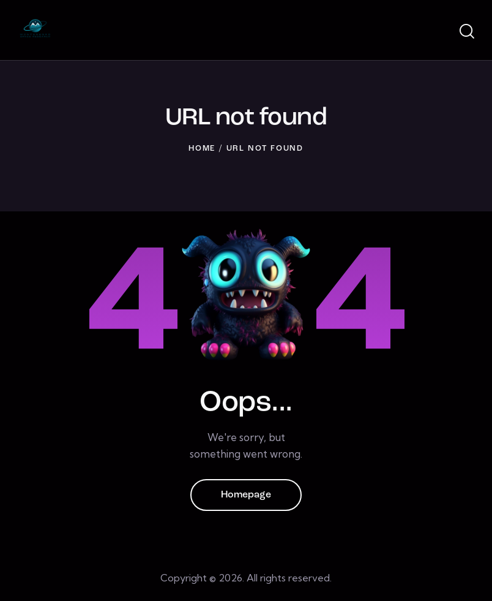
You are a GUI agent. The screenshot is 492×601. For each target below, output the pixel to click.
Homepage (246, 495)
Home (201, 149)
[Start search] (466, 32)
